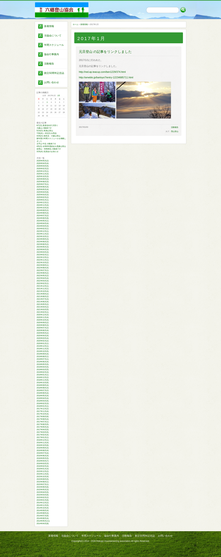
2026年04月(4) (43, 163)
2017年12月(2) (43, 409)
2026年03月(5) (43, 166)
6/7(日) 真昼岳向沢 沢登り (47, 125)
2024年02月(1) (43, 229)
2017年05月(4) (43, 427)
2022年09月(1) (43, 265)
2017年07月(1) (43, 422)
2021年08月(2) (43, 296)
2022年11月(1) (43, 260)
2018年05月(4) (43, 396)
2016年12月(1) (43, 440)
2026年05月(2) (43, 161)
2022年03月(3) (43, 281)
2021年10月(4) (43, 291)
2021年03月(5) (43, 309)
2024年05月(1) (43, 221)
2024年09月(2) (43, 210)
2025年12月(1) (43, 171)
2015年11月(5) (43, 474)
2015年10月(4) (43, 476)
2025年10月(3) (43, 176)
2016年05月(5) (43, 458)
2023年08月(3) (43, 242)
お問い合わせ (51, 82)
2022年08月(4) (43, 268)
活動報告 (49, 63)
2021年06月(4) (43, 302)
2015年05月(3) (43, 490)
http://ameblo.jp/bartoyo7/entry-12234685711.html (106, 77)
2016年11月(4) (43, 443)
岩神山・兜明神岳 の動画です (49, 149)
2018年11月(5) (43, 380)
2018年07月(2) (43, 390)
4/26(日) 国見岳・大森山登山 (48, 136)
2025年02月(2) (43, 197)
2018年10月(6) (43, 383)
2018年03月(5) (43, 401)
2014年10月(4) (43, 508)
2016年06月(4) (43, 456)
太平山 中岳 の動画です (46, 144)
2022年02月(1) (43, 283)
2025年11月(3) (43, 174)
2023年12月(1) (43, 231)
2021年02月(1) (43, 312)
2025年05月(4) (43, 189)
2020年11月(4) (43, 317)
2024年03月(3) (43, 226)
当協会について (52, 35)
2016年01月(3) (43, 469)
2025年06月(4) (43, 187)
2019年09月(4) (43, 354)
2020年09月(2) (43, 322)
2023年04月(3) (43, 249)
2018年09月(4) (43, 385)
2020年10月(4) (43, 320)
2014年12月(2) (43, 503)
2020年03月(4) (43, 338)
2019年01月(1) (43, 375)
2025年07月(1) (43, 184)
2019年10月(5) (43, 351)
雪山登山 (174, 131)
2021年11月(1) (43, 289)
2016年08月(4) (43, 450)
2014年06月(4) (43, 518)
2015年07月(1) (43, 484)
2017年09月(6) (43, 416)
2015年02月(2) (43, 497)
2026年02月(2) (43, 168)
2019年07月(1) (43, 359)
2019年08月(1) (43, 356)
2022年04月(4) (43, 278)
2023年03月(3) (43, 252)
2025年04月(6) (43, 192)
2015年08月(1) (43, 482)
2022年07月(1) (43, 270)
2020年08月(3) (43, 325)
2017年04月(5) (43, 429)
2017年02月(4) (43, 435)
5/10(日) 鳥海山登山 (45, 131)
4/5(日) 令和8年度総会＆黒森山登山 (51, 146)
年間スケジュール (54, 45)
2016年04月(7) (43, 461)
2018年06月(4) (43, 393)
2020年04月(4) (43, 336)
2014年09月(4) (43, 510)
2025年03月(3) (43, 195)
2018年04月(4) (43, 398)
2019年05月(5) (43, 364)
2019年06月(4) (43, 362)
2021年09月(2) (43, 294)
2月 (58, 95)
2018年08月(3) (43, 388)
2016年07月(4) (43, 453)
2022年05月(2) (43, 276)
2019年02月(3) (43, 372)
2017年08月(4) (43, 419)
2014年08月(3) (43, 513)
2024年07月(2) (43, 215)
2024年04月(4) (43, 223)
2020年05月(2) (43, 333)
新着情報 (49, 26)
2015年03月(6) (43, 495)
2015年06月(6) (43, 487)
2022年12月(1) (43, 257)
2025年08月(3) (43, 182)
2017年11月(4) (43, 411)
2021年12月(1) (43, 286)
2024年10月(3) (43, 208)
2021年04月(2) (43, 307)
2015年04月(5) (43, 492)
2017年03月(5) (43, 432)
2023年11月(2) (43, 234)
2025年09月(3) (43, 179)
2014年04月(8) (43, 523)
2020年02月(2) (43, 341)
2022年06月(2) (43, 273)
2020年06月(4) (43, 330)
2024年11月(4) (43, 205)
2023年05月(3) (43, 247)
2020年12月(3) (43, 315)
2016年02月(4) (43, 466)
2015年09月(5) (43, 479)
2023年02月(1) (43, 255)
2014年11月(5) (43, 505)
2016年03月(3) (43, 463)
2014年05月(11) (43, 521)
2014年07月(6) (43, 516)
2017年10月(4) (43, 414)
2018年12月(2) (43, 377)
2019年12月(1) (43, 346)
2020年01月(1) (43, 343)
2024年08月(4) (43, 213)
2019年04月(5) (43, 367)
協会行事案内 (51, 54)
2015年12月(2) (43, 471)
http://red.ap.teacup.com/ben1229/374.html (102, 72)
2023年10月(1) (43, 236)
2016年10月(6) (43, 445)
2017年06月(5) (43, 424)
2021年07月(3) (43, 299)
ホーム (75, 24)
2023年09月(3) (43, 239)
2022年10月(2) (43, 262)
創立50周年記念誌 (54, 73)
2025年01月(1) (43, 200)
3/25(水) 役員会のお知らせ (47, 151)
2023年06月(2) (43, 244)
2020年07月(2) (43, 328)
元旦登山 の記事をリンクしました (105, 52)
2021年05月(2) (43, 304)
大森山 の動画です (44, 128)
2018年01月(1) (43, 406)
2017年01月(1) (43, 437)
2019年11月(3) (43, 349)
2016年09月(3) (43, 448)
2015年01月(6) (43, 500)
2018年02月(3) (43, 403)
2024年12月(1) (43, 202)
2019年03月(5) (43, 369)
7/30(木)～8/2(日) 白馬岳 (47, 133)
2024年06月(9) (43, 218)
